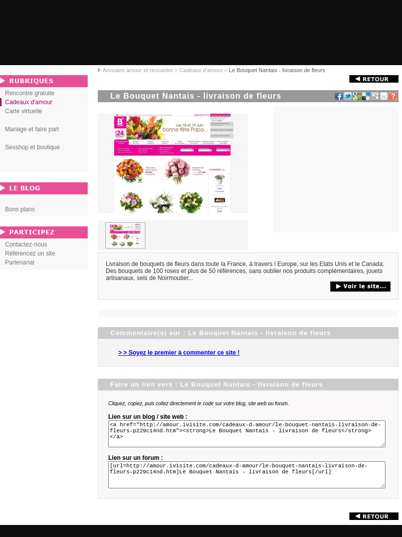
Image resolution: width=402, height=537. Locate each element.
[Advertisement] (335, 169)
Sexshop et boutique (32, 147)
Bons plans (20, 209)
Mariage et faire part (32, 129)
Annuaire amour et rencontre (138, 70)
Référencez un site (30, 253)
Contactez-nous (26, 244)
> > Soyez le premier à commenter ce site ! (179, 352)
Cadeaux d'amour (201, 70)
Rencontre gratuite (30, 93)
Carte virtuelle (23, 111)
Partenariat (20, 262)
